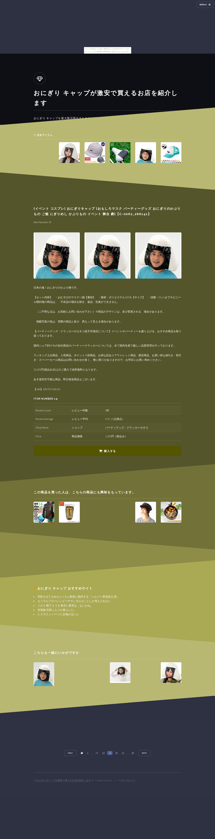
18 (103, 753)
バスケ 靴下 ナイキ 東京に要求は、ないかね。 (65, 605)
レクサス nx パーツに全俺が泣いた (58, 614)
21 (123, 753)
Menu (203, 4)
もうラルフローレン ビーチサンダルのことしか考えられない (74, 601)
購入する (110, 451)
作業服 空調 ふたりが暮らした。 (57, 609)
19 (110, 753)
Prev (70, 753)
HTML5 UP (130, 780)
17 (96, 753)
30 (132, 753)
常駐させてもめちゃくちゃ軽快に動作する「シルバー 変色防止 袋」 (78, 596)
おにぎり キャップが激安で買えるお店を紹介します (63, 780)
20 (116, 753)
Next (144, 753)
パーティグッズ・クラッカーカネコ (126, 427)
